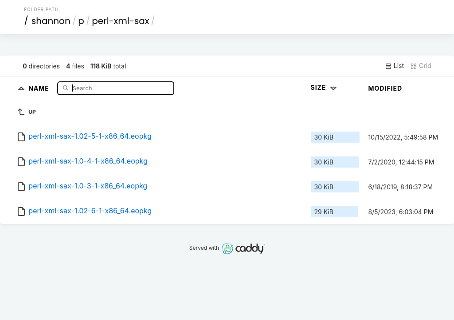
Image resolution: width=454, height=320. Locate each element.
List (394, 66)
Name (39, 88)
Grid (420, 66)
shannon (50, 21)
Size (325, 87)
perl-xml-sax (120, 21)
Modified (385, 88)
